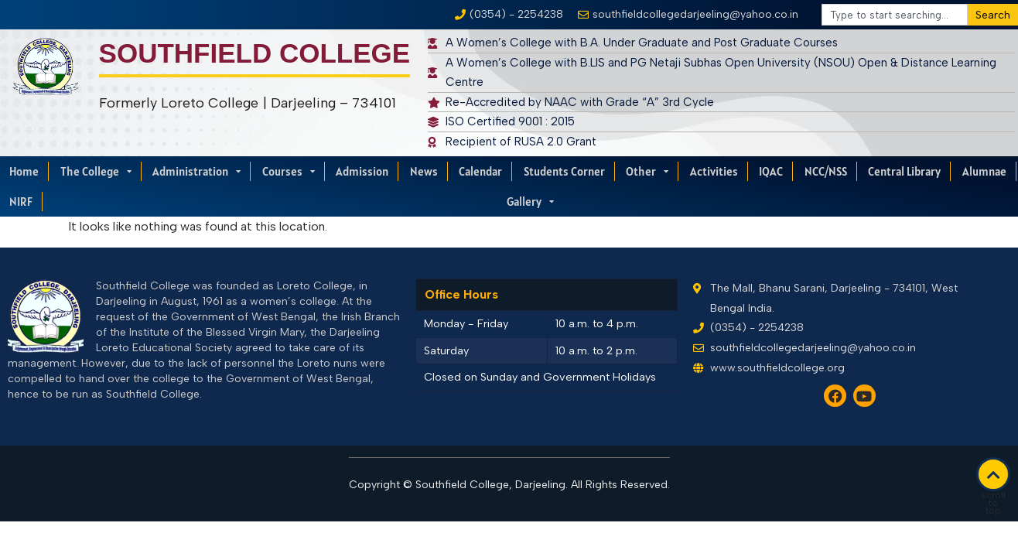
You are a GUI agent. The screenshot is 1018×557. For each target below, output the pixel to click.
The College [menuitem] (96, 171)
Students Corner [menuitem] (564, 171)
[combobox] (895, 15)
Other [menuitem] (647, 171)
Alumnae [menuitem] (984, 171)
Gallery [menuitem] (530, 201)
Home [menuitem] (24, 171)
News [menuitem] (424, 171)
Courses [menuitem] (288, 171)
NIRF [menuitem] (20, 201)
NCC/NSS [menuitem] (825, 171)
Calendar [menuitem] (480, 171)
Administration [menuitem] (196, 171)
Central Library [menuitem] (904, 171)
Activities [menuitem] (714, 171)
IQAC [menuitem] (771, 171)
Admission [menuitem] (362, 171)
